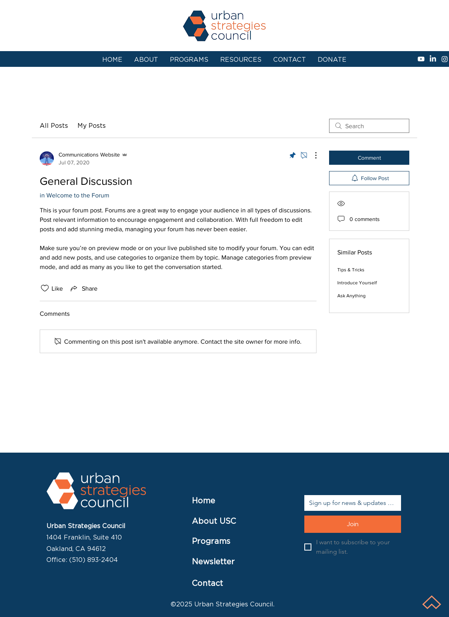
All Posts (54, 125)
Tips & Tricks (350, 270)
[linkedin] (433, 59)
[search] (369, 126)
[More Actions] (312, 155)
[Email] (350, 503)
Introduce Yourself (357, 282)
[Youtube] (421, 59)
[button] (240, 60)
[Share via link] (83, 288)
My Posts (91, 125)
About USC (214, 521)
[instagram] (445, 59)
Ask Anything (351, 295)
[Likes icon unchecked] (45, 288)
